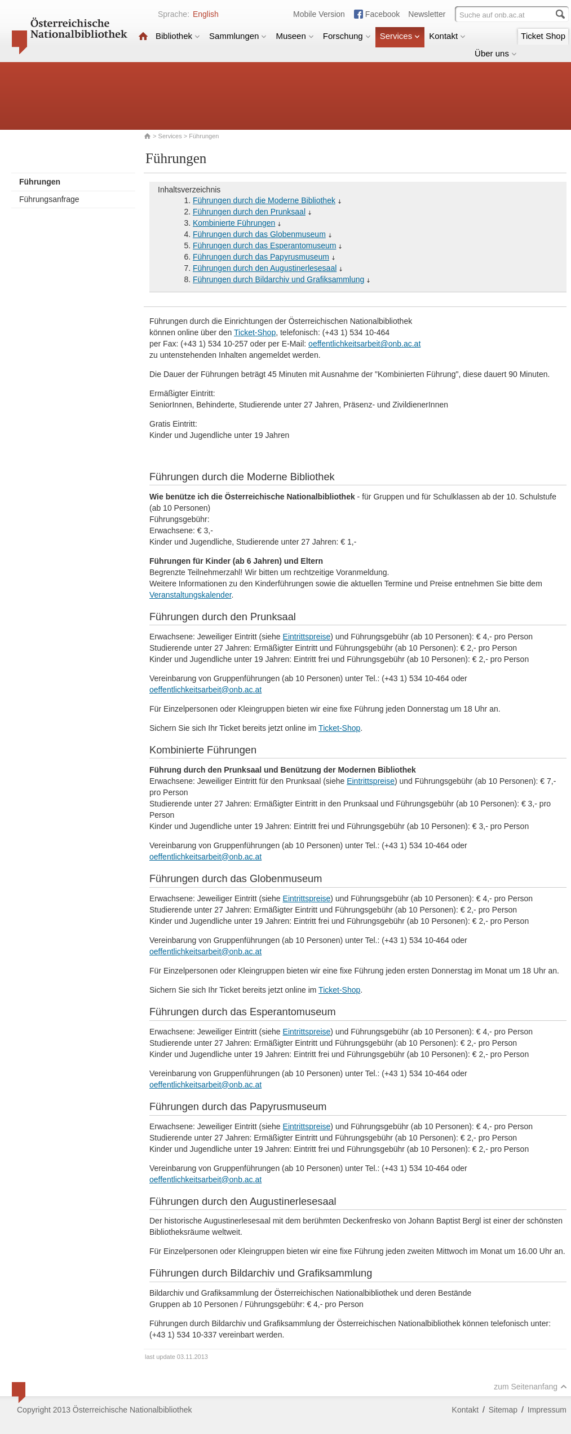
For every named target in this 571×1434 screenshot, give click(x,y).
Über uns (496, 53)
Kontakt (447, 36)
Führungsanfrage (49, 199)
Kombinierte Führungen (234, 222)
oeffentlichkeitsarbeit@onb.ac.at (364, 343)
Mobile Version (319, 14)
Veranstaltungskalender (190, 594)
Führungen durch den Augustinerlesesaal (265, 268)
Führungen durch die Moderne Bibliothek (264, 200)
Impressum (547, 1409)
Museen (294, 36)
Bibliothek (178, 36)
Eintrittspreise (307, 636)
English (206, 14)
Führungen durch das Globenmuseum (259, 234)
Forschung (347, 36)
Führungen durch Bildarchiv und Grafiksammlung (278, 279)
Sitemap (503, 1409)
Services (400, 36)
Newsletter (426, 14)
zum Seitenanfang (530, 1386)
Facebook (382, 14)
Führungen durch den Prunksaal (249, 211)
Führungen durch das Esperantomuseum (264, 245)
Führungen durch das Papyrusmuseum (261, 256)
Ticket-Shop (255, 332)
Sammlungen (238, 36)
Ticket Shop (543, 36)
